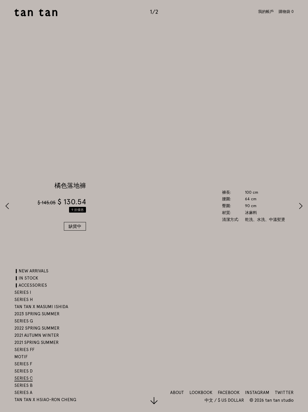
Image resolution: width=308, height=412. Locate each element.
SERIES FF (24, 349)
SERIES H (23, 299)
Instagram (257, 392)
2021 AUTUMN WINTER (36, 335)
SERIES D (23, 371)
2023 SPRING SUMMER (37, 313)
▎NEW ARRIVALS (31, 271)
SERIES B (23, 385)
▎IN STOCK (26, 278)
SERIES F (23, 364)
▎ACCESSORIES (30, 285)
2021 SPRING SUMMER (36, 342)
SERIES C (23, 378)
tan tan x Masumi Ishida (41, 306)
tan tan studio (35, 12)
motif (21, 356)
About (177, 392)
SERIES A (23, 392)
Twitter (284, 392)
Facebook (229, 392)
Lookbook (200, 392)
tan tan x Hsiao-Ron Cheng (45, 399)
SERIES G (23, 321)
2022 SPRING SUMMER (37, 328)
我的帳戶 (266, 11)
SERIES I (22, 292)
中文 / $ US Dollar (225, 400)
